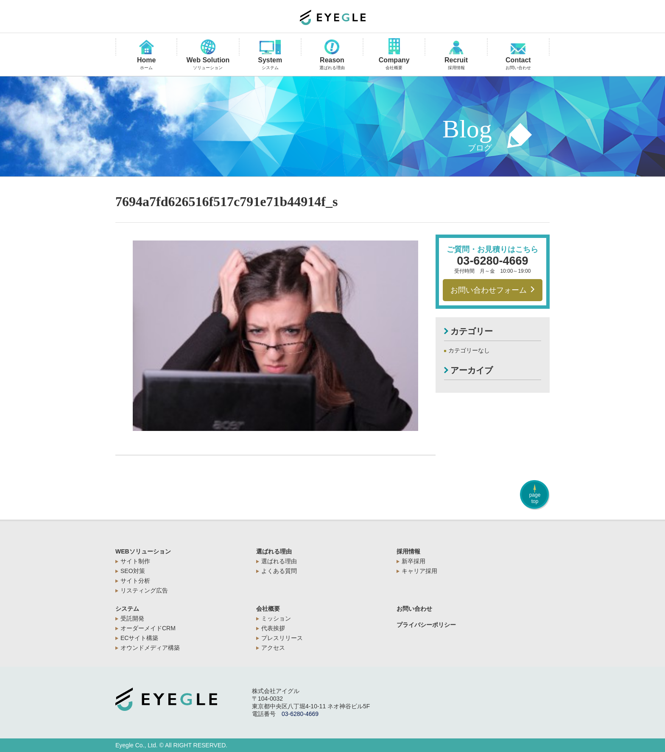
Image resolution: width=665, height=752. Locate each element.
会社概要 (268, 608)
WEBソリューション (143, 551)
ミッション (276, 618)
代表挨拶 (273, 628)
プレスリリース (282, 638)
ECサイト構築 (139, 638)
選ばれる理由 (274, 551)
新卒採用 (413, 561)
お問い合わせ (414, 608)
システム (127, 608)
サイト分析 (135, 580)
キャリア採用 (419, 570)
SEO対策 (132, 570)
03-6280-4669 (492, 260)
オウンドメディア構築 (150, 647)
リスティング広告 (144, 590)
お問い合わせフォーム (492, 290)
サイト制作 (135, 561)
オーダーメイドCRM (148, 628)
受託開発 (132, 618)
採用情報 (408, 551)
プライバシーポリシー (426, 624)
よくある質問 (279, 570)
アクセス (273, 647)
